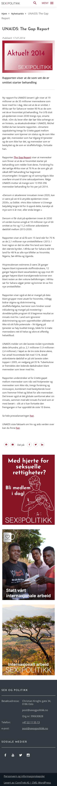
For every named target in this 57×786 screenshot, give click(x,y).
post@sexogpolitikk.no (35, 728)
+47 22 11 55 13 (31, 722)
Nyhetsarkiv (17, 13)
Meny (48, 3)
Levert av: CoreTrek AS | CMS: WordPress (27, 782)
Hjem (4, 13)
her (32, 415)
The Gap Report (22, 157)
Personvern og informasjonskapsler (24, 776)
